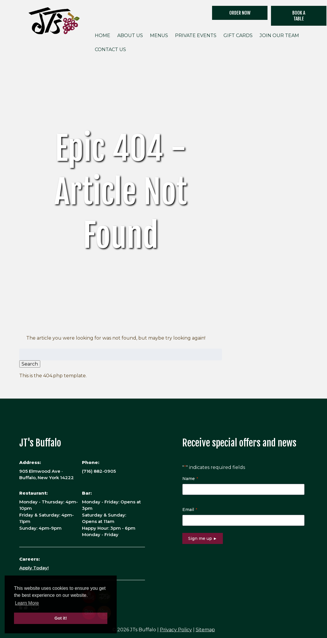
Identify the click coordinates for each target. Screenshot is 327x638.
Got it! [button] (61, 618)
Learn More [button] (27, 603)
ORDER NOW (240, 13)
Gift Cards (238, 35)
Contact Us (110, 49)
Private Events (195, 35)
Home (102, 35)
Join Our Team (279, 35)
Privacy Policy (176, 629)
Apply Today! (34, 568)
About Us (130, 35)
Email (189, 509)
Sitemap (205, 629)
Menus (159, 35)
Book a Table (298, 16)
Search (30, 364)
